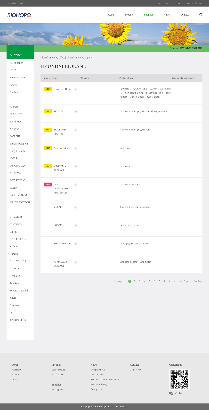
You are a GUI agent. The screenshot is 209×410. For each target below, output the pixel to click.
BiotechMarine (17, 77)
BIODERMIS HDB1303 (60, 132)
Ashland (14, 92)
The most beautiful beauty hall (105, 379)
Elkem (13, 231)
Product (129, 14)
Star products (58, 374)
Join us (15, 379)
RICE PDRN (59, 111)
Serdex (13, 84)
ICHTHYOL (16, 224)
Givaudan (15, 275)
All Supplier (16, 62)
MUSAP (57, 207)
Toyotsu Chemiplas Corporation (22, 290)
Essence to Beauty (99, 384)
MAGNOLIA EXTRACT (60, 168)
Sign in (168, 3)
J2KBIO (14, 298)
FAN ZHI (15, 136)
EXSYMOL (16, 121)
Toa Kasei (15, 283)
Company (16, 370)
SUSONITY (16, 114)
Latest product (58, 370)
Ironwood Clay (17, 165)
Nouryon (14, 129)
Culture (15, 374)
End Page (198, 281)
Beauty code (96, 389)
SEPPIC (14, 70)
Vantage (14, 106)
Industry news (97, 374)
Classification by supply (79, 57)
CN (158, 3)
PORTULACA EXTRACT (60, 264)
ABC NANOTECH (20, 261)
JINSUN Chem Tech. (21, 320)
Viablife (14, 246)
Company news (98, 370)
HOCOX (58, 225)
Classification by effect (52, 57)
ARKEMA (15, 173)
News (167, 14)
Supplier (148, 14)
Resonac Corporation (21, 143)
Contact (184, 14)
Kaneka (14, 253)
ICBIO (13, 187)
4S (11, 312)
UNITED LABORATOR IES (22, 239)
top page (118, 281)
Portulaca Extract (61, 148)
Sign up (176, 3)
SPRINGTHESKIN (63, 243)
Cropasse (14, 305)
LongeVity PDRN (62, 89)
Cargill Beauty (17, 151)
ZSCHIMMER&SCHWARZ (22, 195)
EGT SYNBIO (17, 180)
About (111, 14)
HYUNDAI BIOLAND (22, 99)
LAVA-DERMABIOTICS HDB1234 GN (62, 188)
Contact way (135, 370)
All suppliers (57, 389)
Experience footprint (193, 3)
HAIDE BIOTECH (20, 202)
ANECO (14, 268)
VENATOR (16, 217)
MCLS (13, 158)
